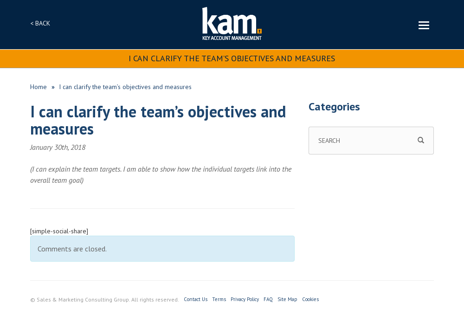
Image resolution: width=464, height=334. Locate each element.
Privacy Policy (245, 299)
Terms (219, 299)
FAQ (268, 299)
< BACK (40, 23)
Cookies (310, 299)
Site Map (287, 299)
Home (38, 87)
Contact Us (195, 299)
